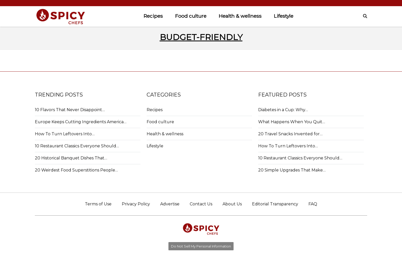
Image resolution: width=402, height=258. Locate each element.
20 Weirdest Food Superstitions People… (76, 170)
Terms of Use (98, 204)
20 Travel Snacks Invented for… (290, 133)
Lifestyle (283, 16)
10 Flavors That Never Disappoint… (70, 109)
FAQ (312, 204)
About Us (232, 204)
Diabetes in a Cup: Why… (283, 109)
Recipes (153, 16)
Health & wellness (240, 16)
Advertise (169, 204)
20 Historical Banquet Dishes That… (71, 158)
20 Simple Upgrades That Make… (292, 170)
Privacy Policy (136, 204)
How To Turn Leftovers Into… (65, 133)
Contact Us (201, 204)
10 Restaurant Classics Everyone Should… (77, 146)
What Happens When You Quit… (291, 121)
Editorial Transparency (275, 204)
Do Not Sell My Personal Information (201, 246)
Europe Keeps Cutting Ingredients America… (80, 121)
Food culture (190, 16)
